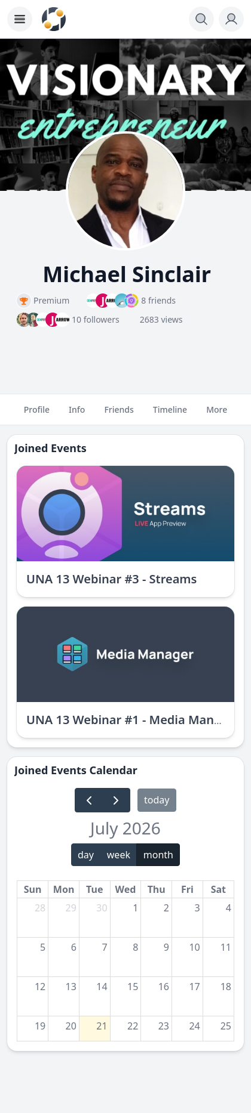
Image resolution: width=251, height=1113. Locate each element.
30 (101, 907)
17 (194, 986)
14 (101, 986)
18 (226, 986)
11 (226, 947)
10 (194, 947)
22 (132, 1025)
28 (40, 907)
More (217, 414)
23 (163, 1025)
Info (76, 414)
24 (194, 1025)
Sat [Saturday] (218, 889)
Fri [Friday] (187, 889)
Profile (36, 414)
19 (40, 1025)
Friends (118, 414)
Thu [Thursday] (157, 889)
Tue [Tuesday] (94, 889)
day (86, 854)
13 (71, 986)
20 (71, 1025)
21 (101, 1025)
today (156, 799)
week (118, 854)
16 (163, 986)
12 (40, 986)
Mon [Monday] (64, 889)
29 (71, 907)
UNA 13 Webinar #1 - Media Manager (133, 720)
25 (226, 1025)
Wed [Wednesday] (125, 889)
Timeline (170, 414)
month (158, 854)
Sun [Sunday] (33, 889)
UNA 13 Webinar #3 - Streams (111, 579)
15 (132, 986)
